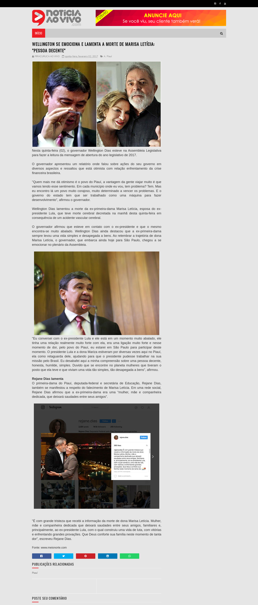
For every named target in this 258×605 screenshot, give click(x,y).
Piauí (109, 56)
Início (38, 33)
